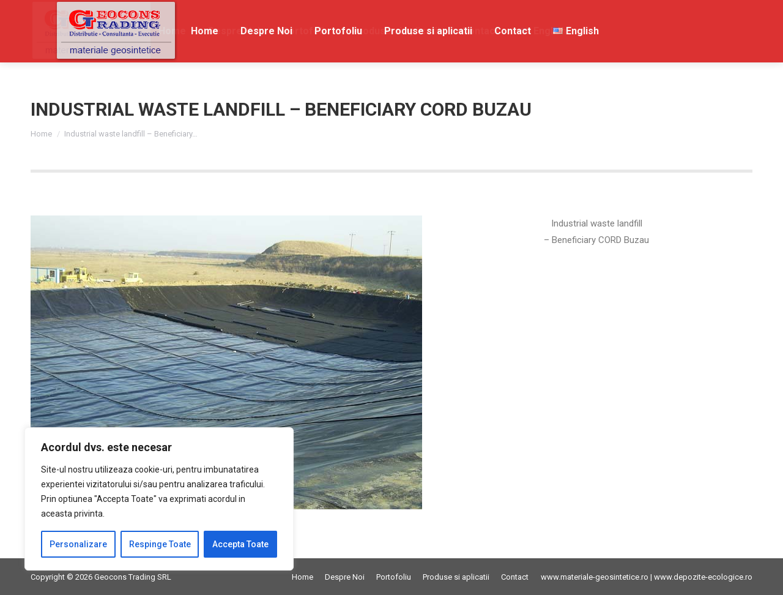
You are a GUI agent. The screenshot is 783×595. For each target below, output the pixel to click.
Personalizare (78, 544)
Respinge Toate (160, 544)
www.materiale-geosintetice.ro (594, 577)
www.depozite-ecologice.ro (703, 577)
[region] (159, 499)
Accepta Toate (240, 544)
